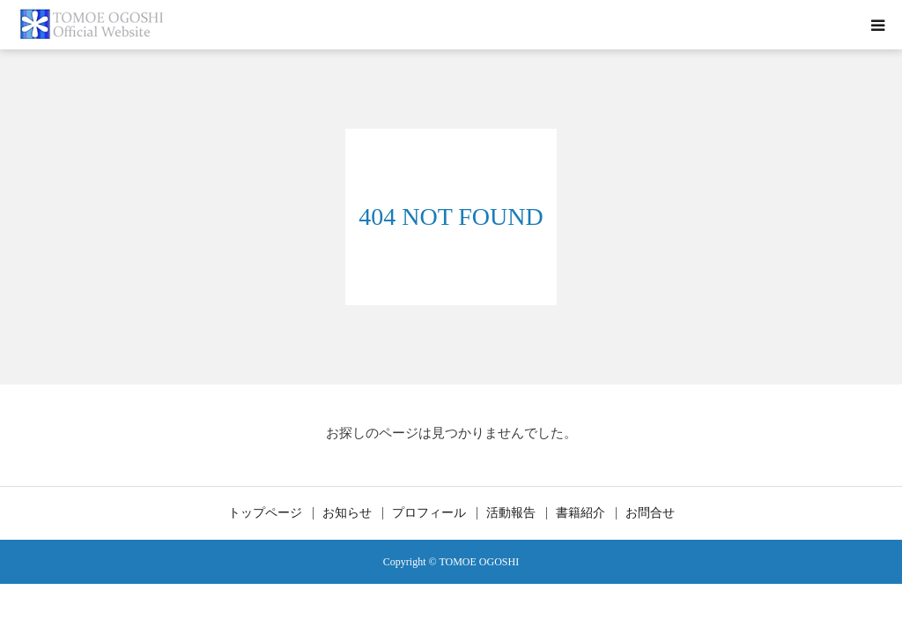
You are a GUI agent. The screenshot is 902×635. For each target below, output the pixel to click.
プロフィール (429, 513)
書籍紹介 (580, 513)
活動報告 (511, 513)
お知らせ (347, 513)
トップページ (265, 513)
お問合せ (650, 513)
